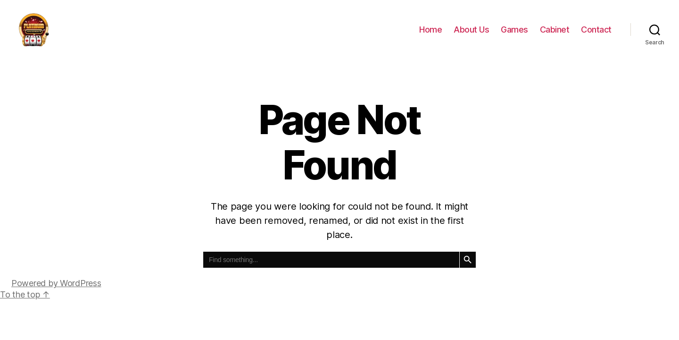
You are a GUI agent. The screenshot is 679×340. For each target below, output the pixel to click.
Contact (596, 34)
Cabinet (555, 34)
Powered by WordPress (56, 293)
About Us (471, 34)
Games (514, 34)
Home (430, 34)
